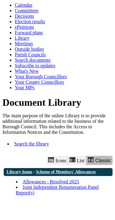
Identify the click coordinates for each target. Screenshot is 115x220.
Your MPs (25, 87)
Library (22, 38)
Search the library (31, 143)
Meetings (24, 43)
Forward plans (29, 32)
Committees (26, 10)
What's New (27, 71)
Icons (57, 160)
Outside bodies (29, 49)
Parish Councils (30, 54)
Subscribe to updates (35, 65)
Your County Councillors (39, 82)
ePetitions (24, 27)
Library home (20, 172)
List (77, 160)
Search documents (33, 60)
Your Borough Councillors (41, 76)
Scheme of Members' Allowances (66, 172)
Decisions (24, 16)
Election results (30, 21)
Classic (99, 160)
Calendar (24, 5)
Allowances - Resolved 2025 (51, 181)
